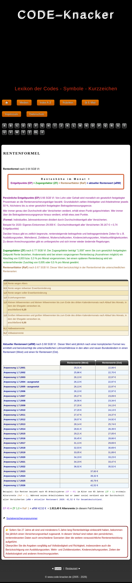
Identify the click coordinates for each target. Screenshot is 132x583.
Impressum (11, 114)
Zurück (58, 568)
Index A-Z (45, 102)
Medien (24, 102)
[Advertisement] (66, 52)
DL (36, 132)
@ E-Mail (90, 102)
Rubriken (68, 102)
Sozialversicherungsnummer (21, 518)
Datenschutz (37, 114)
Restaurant (71, 568)
